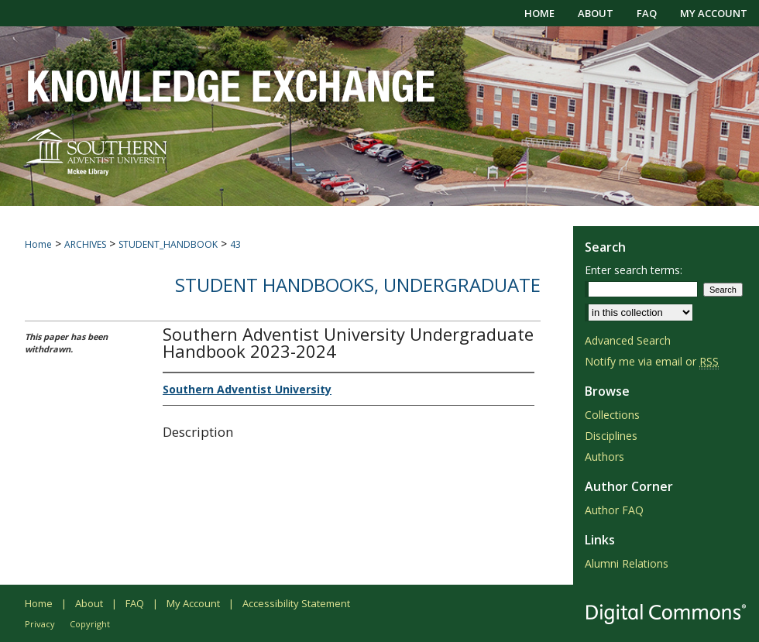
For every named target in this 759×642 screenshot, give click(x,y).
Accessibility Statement (296, 603)
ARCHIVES (85, 244)
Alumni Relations (626, 563)
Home (38, 244)
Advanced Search (628, 340)
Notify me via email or (652, 361)
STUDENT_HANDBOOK (168, 244)
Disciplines (611, 435)
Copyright (90, 624)
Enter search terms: (633, 270)
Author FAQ (614, 510)
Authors (604, 456)
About (89, 603)
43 (235, 244)
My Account (193, 603)
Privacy (40, 624)
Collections (612, 414)
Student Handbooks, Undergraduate (358, 284)
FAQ (134, 603)
